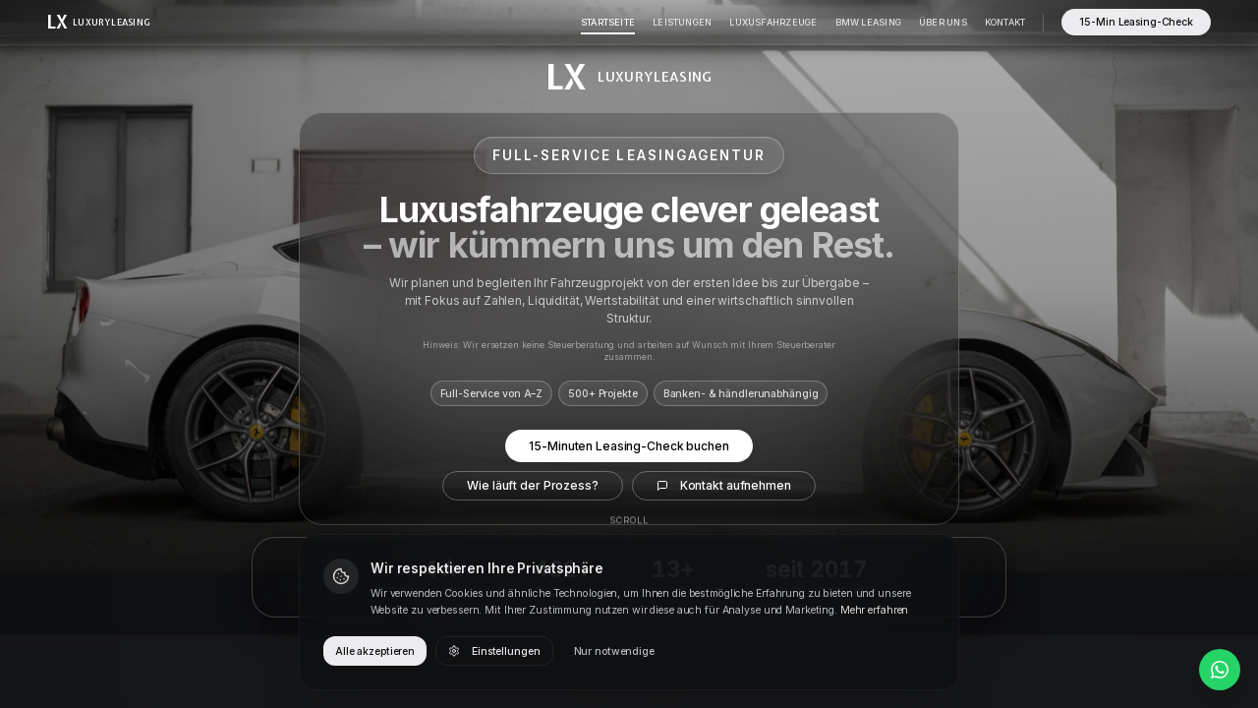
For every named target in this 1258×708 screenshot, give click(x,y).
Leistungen (682, 22)
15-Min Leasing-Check (1136, 22)
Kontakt (1005, 22)
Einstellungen (494, 651)
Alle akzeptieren (375, 651)
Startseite (608, 22)
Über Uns (943, 22)
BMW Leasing (868, 22)
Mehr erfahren (874, 610)
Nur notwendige (614, 651)
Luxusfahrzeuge (773, 22)
